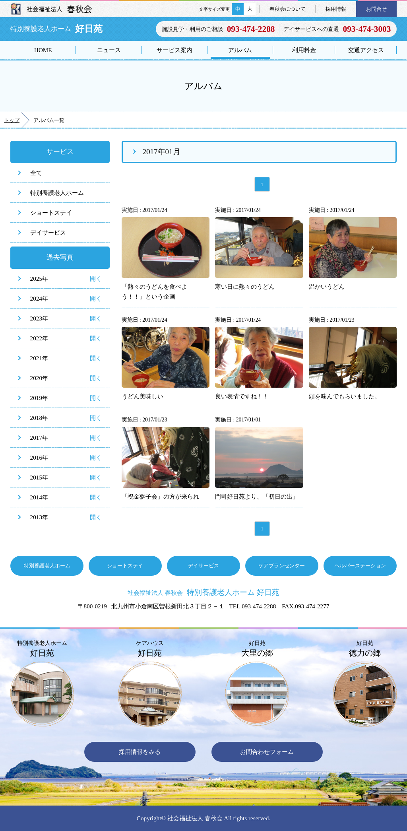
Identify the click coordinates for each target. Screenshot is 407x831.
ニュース (109, 50)
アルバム (240, 50)
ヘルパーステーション (360, 566)
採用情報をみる (140, 751)
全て (36, 172)
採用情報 (336, 9)
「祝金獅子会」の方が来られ (160, 496)
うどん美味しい (142, 396)
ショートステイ (51, 212)
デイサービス (48, 232)
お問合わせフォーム (267, 751)
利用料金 (304, 50)
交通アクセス (366, 50)
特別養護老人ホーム (57, 192)
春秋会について (287, 9)
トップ (11, 120)
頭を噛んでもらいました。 (344, 396)
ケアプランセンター (281, 566)
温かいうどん (327, 286)
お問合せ (376, 9)
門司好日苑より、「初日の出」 (256, 496)
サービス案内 (174, 50)
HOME (43, 50)
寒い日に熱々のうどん (245, 286)
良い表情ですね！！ (242, 396)
